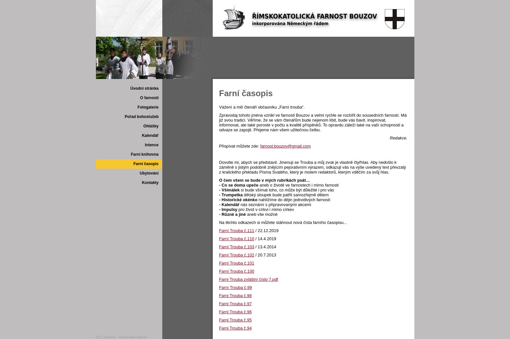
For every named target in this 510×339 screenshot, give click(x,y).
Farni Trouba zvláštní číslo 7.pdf (248, 279)
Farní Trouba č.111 (236, 230)
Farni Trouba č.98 (235, 295)
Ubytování (149, 173)
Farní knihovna (144, 154)
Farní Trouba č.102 (236, 255)
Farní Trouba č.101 (236, 263)
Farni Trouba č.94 (235, 328)
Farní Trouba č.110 (236, 238)
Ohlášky (151, 126)
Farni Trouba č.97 (235, 303)
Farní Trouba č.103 (236, 246)
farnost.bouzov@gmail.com (285, 146)
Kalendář (150, 135)
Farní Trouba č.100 (236, 271)
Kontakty (150, 182)
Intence (151, 145)
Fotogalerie (148, 107)
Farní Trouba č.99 (235, 287)
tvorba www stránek (133, 337)
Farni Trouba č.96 (235, 311)
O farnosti (149, 98)
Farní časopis (145, 164)
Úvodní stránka (144, 88)
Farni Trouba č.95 (235, 320)
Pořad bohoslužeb (141, 116)
